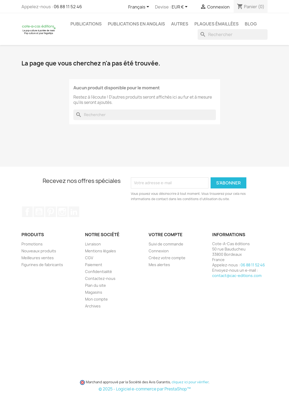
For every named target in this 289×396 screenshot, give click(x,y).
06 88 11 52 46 (68, 7)
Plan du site (95, 285)
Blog (251, 24)
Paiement (93, 264)
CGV (89, 257)
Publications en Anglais (136, 24)
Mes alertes (159, 264)
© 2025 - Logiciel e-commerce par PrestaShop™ (145, 389)
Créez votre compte (167, 257)
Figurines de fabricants (42, 264)
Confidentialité (98, 271)
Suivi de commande (166, 244)
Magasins (93, 292)
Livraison (93, 244)
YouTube (39, 211)
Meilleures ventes (37, 257)
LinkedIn (74, 211)
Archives (93, 306)
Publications (86, 24)
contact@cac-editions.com (236, 275)
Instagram (62, 211)
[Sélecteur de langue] (139, 7)
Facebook (27, 211)
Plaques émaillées (216, 24)
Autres (179, 24)
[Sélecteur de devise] (180, 7)
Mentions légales (100, 250)
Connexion (159, 250)
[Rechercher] (233, 34)
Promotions (32, 244)
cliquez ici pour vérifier (190, 382)
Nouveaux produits (38, 250)
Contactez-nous (100, 278)
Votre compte (166, 234)
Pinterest (50, 211)
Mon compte (96, 299)
